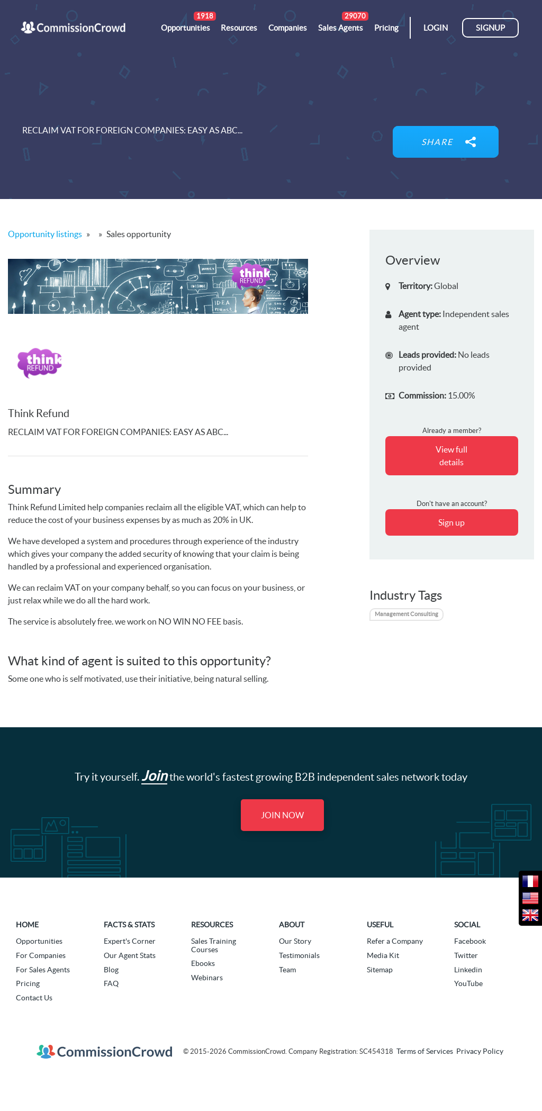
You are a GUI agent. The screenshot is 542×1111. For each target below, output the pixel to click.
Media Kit (383, 955)
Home (27, 924)
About (291, 924)
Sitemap (380, 969)
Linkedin (468, 969)
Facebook (470, 941)
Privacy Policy (479, 1051)
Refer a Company (395, 941)
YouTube (468, 983)
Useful (380, 924)
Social (467, 924)
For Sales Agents (43, 969)
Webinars (207, 977)
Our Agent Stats (130, 955)
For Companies (41, 955)
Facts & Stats (129, 924)
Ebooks (203, 963)
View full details (451, 456)
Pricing (28, 983)
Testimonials (299, 955)
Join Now (282, 815)
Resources (212, 924)
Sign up (451, 522)
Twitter (466, 955)
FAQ (111, 983)
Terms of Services (424, 1051)
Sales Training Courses (213, 945)
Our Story (295, 941)
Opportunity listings (45, 234)
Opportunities (39, 941)
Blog (111, 969)
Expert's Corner (130, 941)
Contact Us (34, 997)
